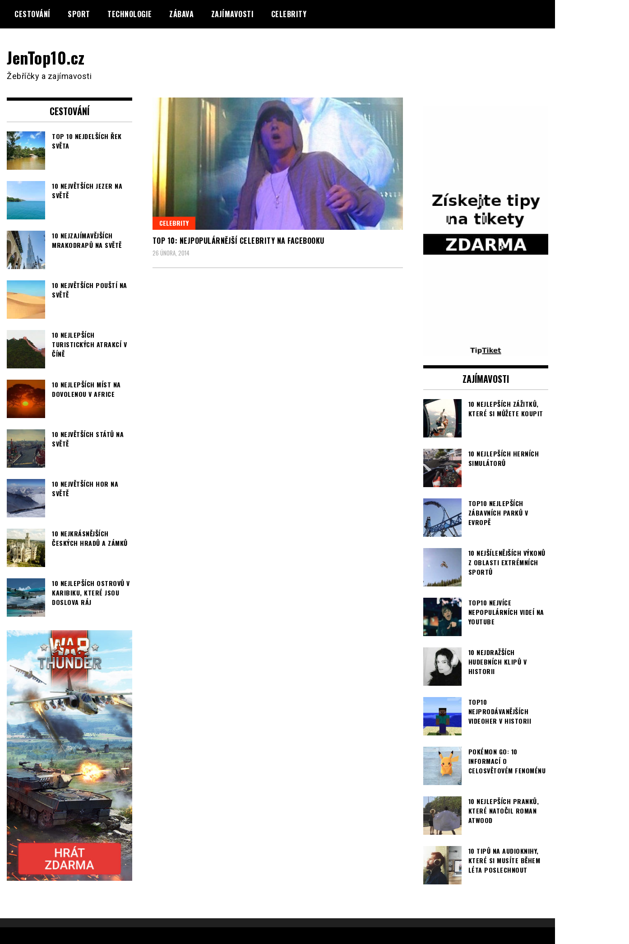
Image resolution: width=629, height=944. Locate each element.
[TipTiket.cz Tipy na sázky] (486, 350)
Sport (79, 14)
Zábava (181, 14)
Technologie (129, 14)
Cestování (32, 14)
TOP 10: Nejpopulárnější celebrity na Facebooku (238, 240)
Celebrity (289, 14)
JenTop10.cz (46, 57)
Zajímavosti (232, 14)
